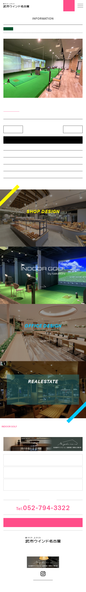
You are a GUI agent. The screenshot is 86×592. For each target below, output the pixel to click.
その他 (8, 174)
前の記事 (13, 129)
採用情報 (43, 485)
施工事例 (4, 435)
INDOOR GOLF (9, 427)
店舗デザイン (11, 146)
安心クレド (43, 472)
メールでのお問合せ (43, 522)
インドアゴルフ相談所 (15, 160)
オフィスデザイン (13, 153)
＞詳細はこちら (11, 110)
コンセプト (5, 431)
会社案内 (43, 460)
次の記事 (72, 129)
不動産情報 (10, 167)
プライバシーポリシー (43, 579)
